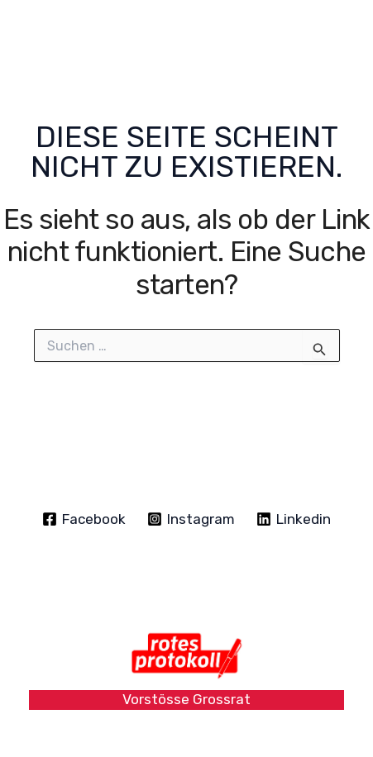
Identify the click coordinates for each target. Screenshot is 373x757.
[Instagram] (191, 519)
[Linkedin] (294, 519)
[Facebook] (84, 519)
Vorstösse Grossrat (186, 699)
